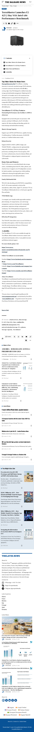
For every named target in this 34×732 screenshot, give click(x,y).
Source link (5, 310)
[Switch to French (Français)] (10, 710)
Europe (4, 8)
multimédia (20, 322)
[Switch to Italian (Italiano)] (23, 710)
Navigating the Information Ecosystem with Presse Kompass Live (11, 532)
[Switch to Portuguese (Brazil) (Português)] (17, 712)
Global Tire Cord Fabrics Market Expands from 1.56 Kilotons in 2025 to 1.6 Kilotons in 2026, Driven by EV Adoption (11, 366)
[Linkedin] (9, 700)
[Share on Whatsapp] (18, 336)
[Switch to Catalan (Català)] (21, 707)
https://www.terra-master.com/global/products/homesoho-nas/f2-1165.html (16, 250)
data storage (23, 320)
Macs (14, 322)
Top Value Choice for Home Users (15, 62)
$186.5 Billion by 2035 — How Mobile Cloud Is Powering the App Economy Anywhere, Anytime (11, 513)
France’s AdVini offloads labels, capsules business (15, 410)
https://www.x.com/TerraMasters (13, 264)
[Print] (14, 23)
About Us (10, 721)
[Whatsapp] (12, 700)
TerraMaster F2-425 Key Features (15, 65)
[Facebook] (3, 700)
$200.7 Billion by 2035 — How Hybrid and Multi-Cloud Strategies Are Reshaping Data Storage (11, 495)
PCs (19, 327)
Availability (8, 72)
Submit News (23, 721)
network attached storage (9, 327)
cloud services (13, 320)
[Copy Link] (12, 23)
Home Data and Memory (12, 69)
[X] (6, 700)
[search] (27, 2)
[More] (17, 23)
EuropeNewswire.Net (8, 84)
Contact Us (16, 721)
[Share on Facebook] (8, 336)
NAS (18, 325)
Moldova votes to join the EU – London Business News (15, 431)
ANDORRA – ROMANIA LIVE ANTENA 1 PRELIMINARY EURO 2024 (16, 350)
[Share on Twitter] (6, 23)
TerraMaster (17, 330)
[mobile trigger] (3, 2)
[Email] (9, 23)
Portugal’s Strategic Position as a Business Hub (14, 454)
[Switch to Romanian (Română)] (10, 715)
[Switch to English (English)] (11, 707)
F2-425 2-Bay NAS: (7, 322)
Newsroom (9, 27)
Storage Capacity (7, 330)
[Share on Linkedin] (22, 336)
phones (23, 327)
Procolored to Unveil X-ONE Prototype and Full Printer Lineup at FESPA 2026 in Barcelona (11, 474)
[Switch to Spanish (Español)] (24, 715)
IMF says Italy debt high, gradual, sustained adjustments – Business (16, 443)
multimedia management (9, 325)
